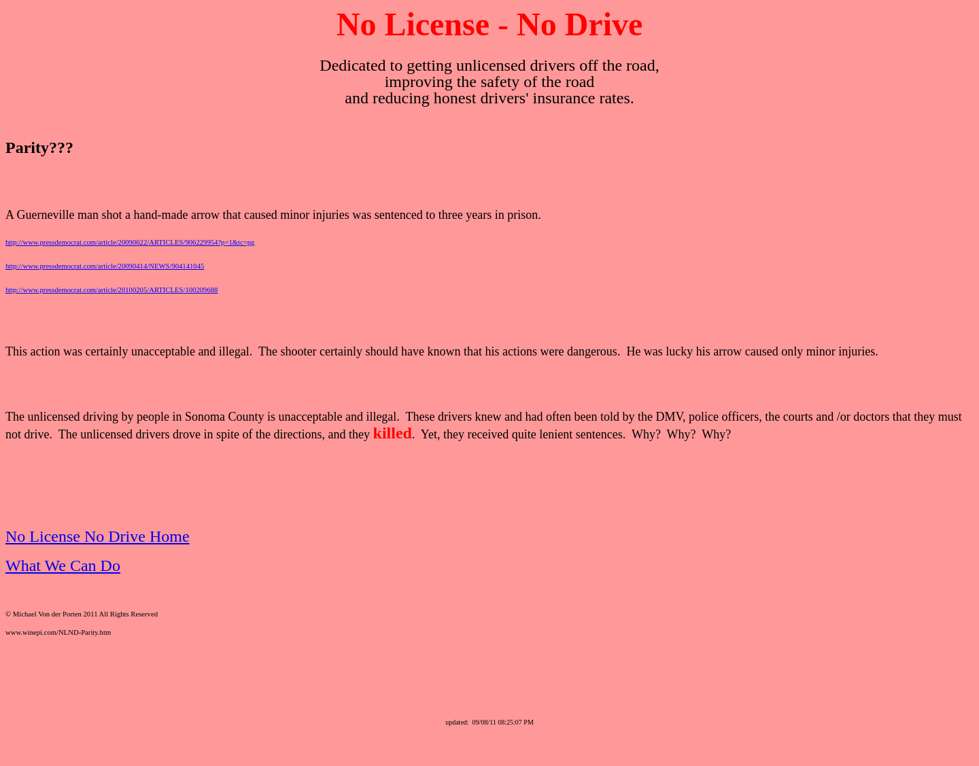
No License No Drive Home (97, 536)
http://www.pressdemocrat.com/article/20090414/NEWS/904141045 (104, 266)
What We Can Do (62, 565)
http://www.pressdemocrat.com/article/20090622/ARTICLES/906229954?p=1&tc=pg (129, 242)
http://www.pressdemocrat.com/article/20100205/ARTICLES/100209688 (111, 290)
